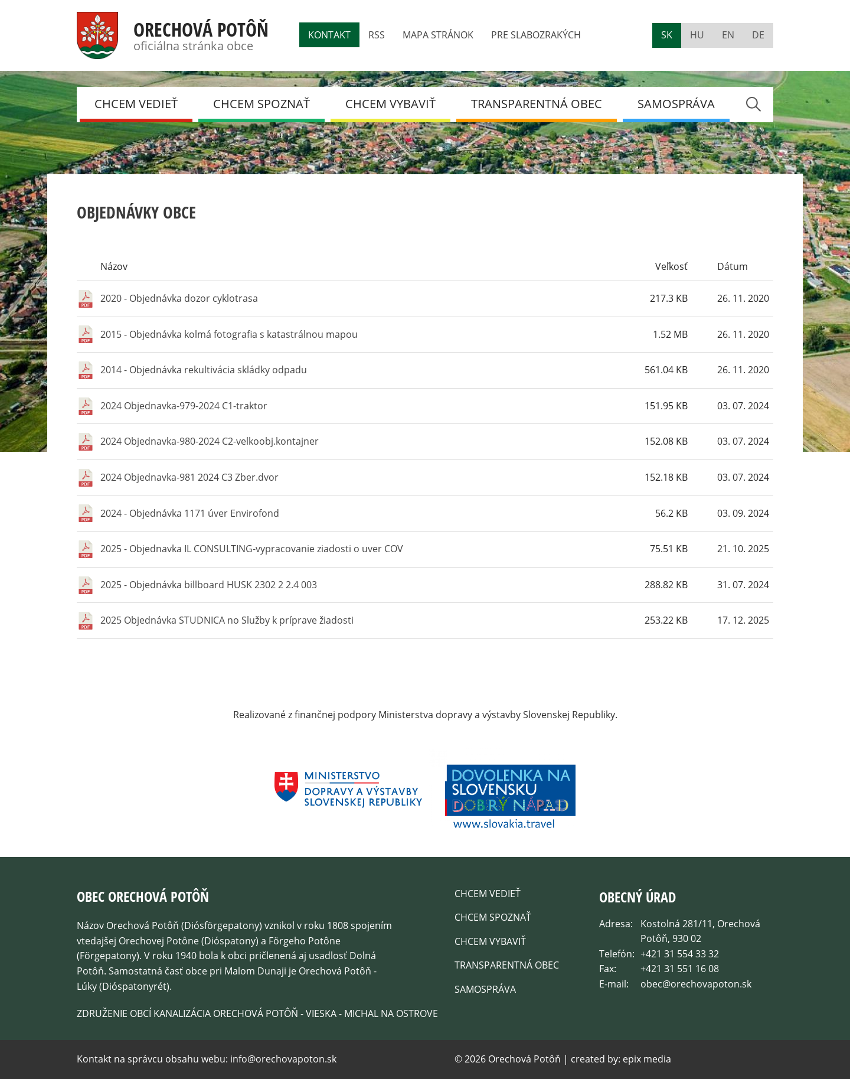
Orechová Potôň (201, 29)
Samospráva (676, 104)
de (758, 34)
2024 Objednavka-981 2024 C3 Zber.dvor (189, 477)
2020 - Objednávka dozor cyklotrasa (179, 298)
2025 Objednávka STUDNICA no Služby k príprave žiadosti (227, 620)
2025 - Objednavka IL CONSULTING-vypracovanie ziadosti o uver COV (251, 548)
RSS (376, 34)
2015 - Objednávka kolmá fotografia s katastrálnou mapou (229, 334)
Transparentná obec (536, 104)
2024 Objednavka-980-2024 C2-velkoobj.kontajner (209, 441)
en (728, 34)
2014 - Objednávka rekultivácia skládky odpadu (203, 369)
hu (697, 34)
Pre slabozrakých (536, 34)
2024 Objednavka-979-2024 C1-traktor (183, 405)
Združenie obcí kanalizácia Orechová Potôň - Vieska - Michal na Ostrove (257, 1013)
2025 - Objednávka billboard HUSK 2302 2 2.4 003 (208, 584)
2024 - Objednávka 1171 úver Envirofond (189, 513)
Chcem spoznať (261, 104)
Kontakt (329, 34)
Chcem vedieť (136, 104)
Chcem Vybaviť (390, 104)
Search (752, 104)
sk (666, 34)
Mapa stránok (438, 34)
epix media (647, 1058)
